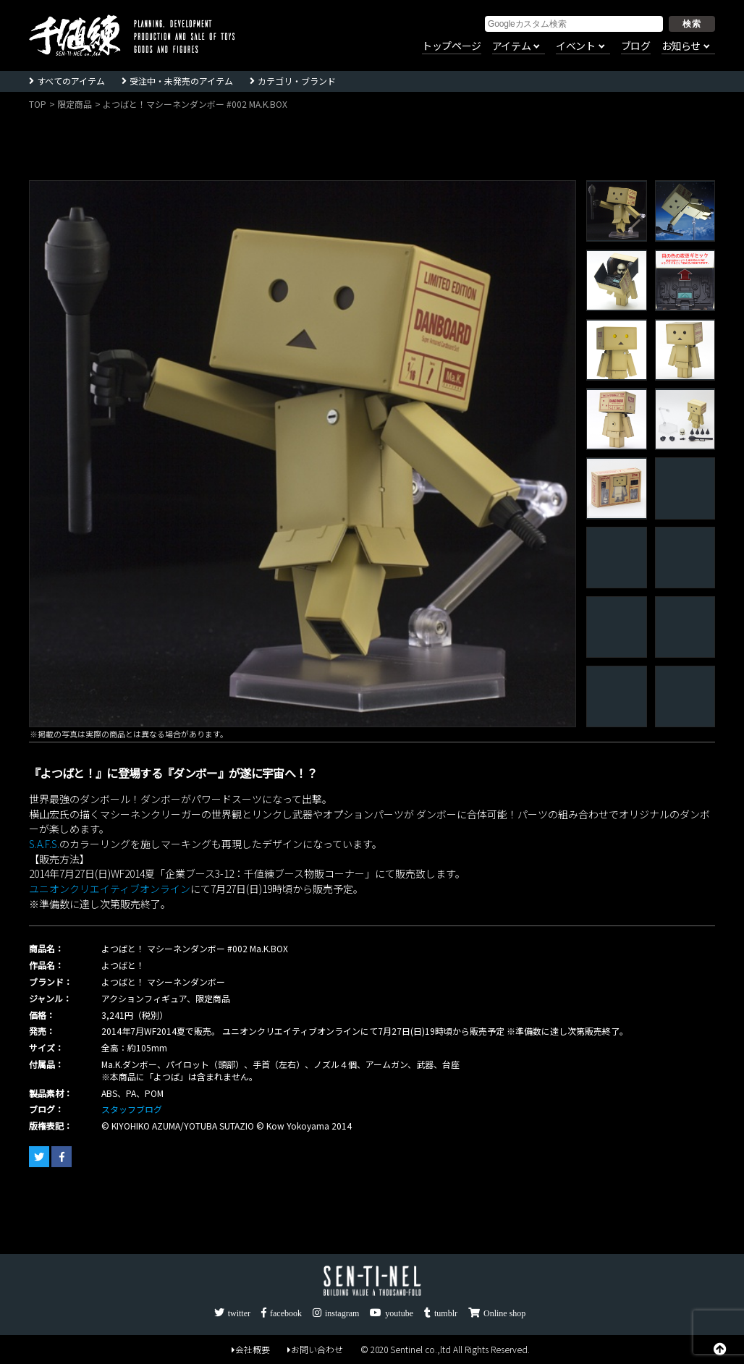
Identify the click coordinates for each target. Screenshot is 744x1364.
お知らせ (681, 46)
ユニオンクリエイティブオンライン (109, 888)
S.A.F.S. (44, 843)
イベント (575, 46)
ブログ (636, 46)
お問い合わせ (315, 1349)
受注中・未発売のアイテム (181, 81)
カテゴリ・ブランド (297, 81)
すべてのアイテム (71, 81)
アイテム (511, 46)
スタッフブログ (131, 1109)
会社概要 (251, 1349)
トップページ (451, 46)
